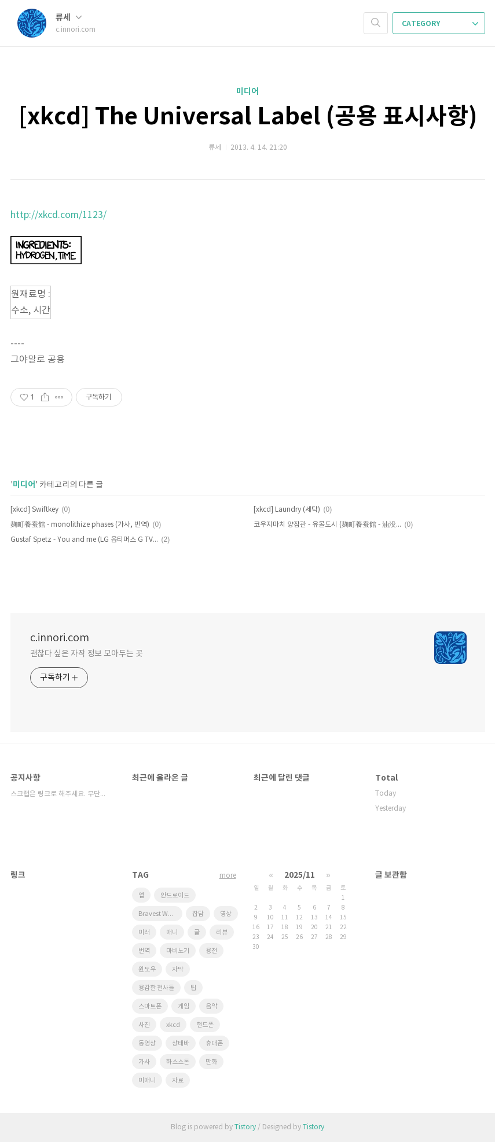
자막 (178, 969)
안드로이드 (174, 895)
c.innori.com (59, 638)
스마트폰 (150, 1006)
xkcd (173, 1025)
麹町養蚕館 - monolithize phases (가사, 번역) (79, 525)
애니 (172, 932)
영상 (226, 914)
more (227, 875)
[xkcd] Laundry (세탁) (287, 509)
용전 (211, 951)
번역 (144, 951)
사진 (144, 1025)
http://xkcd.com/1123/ (58, 215)
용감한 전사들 (156, 988)
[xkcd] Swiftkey (34, 509)
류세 (69, 18)
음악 (211, 1006)
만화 (211, 1062)
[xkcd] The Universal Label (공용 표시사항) (248, 117)
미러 (144, 932)
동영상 (147, 1043)
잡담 (198, 914)
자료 (178, 1080)
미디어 (247, 92)
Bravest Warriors (160, 914)
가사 (144, 1062)
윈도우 (147, 969)
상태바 (180, 1043)
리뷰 (222, 932)
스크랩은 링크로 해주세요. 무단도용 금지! (59, 794)
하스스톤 (177, 1062)
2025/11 (299, 875)
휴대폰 (214, 1043)
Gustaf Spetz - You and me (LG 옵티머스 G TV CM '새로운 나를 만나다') (84, 540)
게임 (183, 1006)
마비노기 (177, 951)
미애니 (147, 1080)
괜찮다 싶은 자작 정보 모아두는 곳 (86, 654)
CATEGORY (440, 24)
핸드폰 (205, 1025)
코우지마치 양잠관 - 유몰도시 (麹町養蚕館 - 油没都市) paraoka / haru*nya (327, 525)
